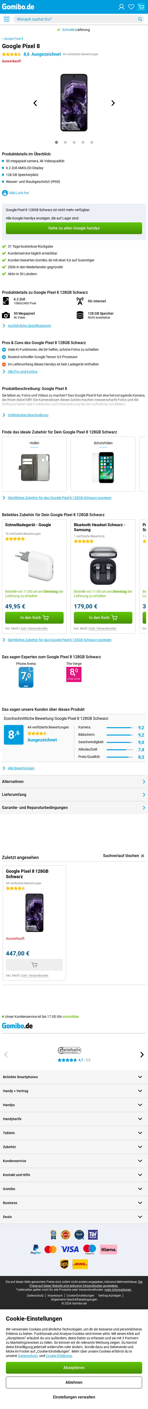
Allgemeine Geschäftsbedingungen (74, 1299)
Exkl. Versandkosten (34, 628)
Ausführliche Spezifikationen (26, 326)
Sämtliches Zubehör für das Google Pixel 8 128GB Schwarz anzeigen (56, 498)
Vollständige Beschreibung (25, 415)
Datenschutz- (28, 1356)
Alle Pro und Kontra (19, 372)
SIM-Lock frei (15, 193)
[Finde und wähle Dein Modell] (78, 19)
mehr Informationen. (118, 1289)
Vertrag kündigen (109, 1295)
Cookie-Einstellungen (80, 1295)
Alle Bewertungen (18, 768)
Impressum (55, 1295)
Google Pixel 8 (13, 38)
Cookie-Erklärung (59, 1356)
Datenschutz (35, 1295)
